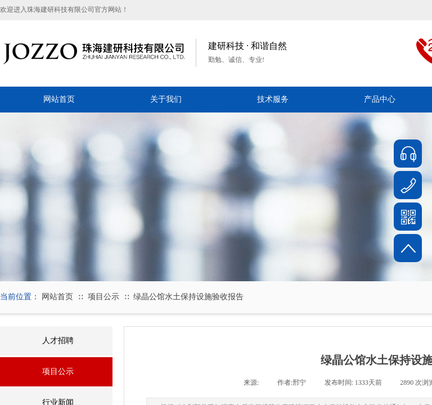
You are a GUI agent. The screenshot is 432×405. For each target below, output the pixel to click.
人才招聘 (58, 340)
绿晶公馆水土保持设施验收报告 (188, 296)
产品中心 (379, 99)
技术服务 (273, 99)
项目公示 (103, 296)
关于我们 (166, 99)
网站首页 (59, 99)
